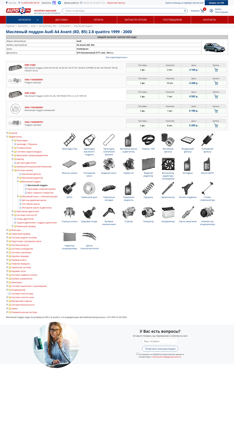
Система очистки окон (22, 297)
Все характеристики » (117, 57)
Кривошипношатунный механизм (34, 166)
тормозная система (21, 267)
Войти (218, 9)
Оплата (98, 19)
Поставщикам (172, 19)
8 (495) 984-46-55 (30, 2)
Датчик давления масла (34, 200)
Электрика (16, 282)
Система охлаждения (22, 248)
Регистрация (221, 12)
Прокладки (22, 140)
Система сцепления (21, 252)
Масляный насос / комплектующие (40, 196)
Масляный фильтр (31, 174)
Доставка (61, 19)
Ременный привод (26, 226)
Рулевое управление (21, 278)
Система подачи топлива (24, 237)
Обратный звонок (116, 2)
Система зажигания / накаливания (29, 286)
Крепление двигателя (28, 211)
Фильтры (16, 230)
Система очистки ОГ (27, 215)
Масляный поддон (31, 181)
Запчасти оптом (135, 19)
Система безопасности (22, 304)
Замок (14, 308)
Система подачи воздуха (29, 151)
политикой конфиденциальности (166, 357)
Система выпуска (20, 245)
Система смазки (25, 170)
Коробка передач (20, 256)
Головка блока (24, 147)
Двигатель (16, 136)
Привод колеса (19, 259)
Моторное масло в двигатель (37, 207)
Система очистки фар (22, 293)
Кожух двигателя (25, 218)
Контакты (209, 19)
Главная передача (20, 263)
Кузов (14, 132)
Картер (20, 159)
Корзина (195, 10)
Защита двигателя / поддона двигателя (37, 222)
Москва (12, 2)
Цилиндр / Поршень (27, 144)
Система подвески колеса (24, 274)
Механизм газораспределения (32, 155)
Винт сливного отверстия (40, 192)
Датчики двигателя (26, 162)
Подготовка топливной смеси (26, 241)
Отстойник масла (31, 203)
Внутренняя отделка (21, 301)
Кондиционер (18, 289)
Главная (10, 26)
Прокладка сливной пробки (41, 189)
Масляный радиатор (32, 177)
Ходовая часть (18, 271)
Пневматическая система (24, 312)
